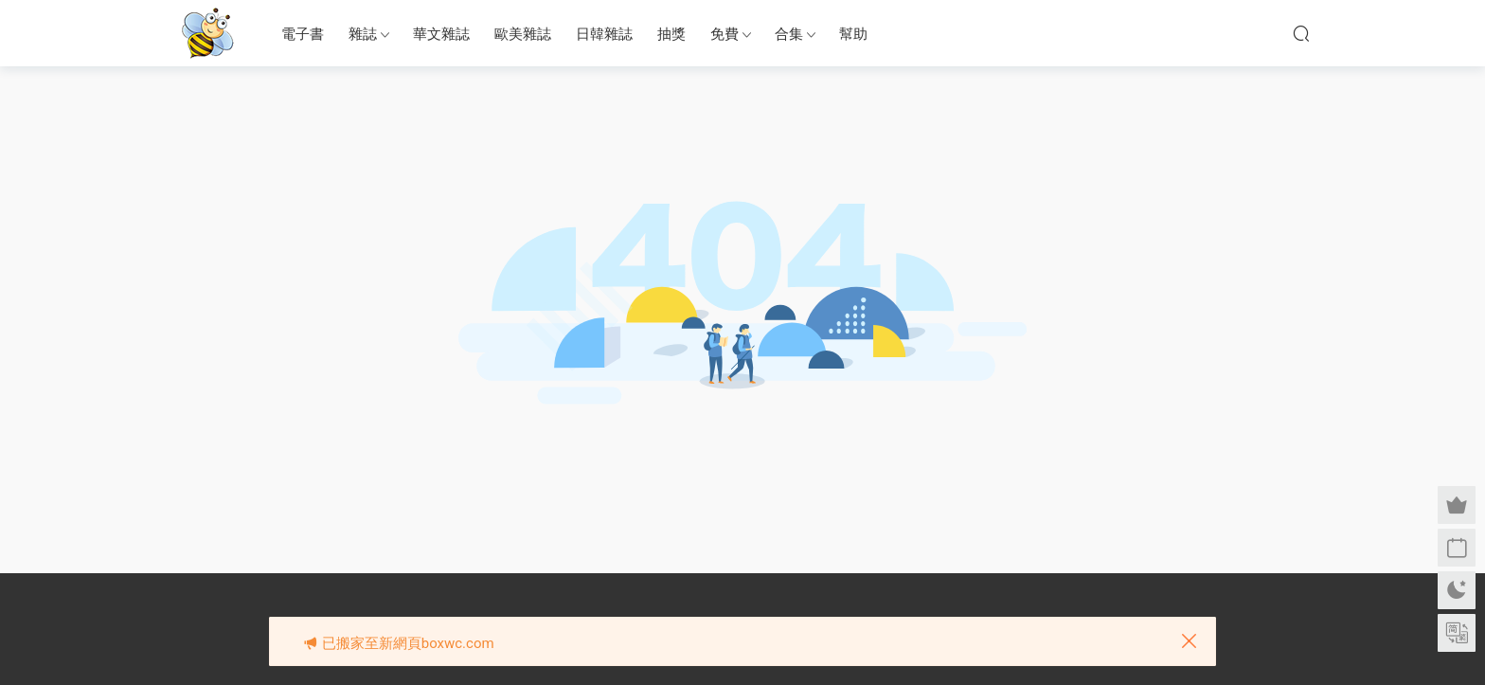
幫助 (853, 34)
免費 (724, 34)
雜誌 (363, 34)
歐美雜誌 (522, 34)
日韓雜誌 (604, 34)
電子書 (302, 34)
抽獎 (671, 34)
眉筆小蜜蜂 (207, 33)
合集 (789, 34)
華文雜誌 (441, 34)
